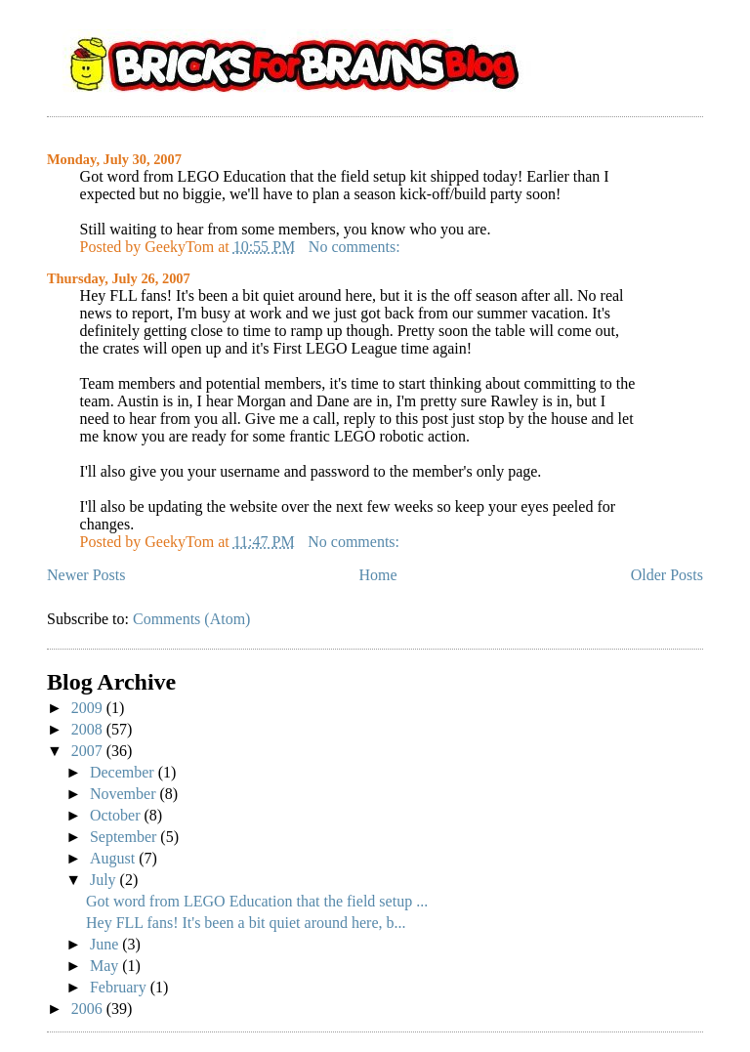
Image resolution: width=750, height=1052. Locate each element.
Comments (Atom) (191, 618)
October (117, 815)
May (106, 965)
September (125, 836)
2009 (88, 707)
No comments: (356, 246)
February (120, 987)
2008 (88, 729)
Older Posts (667, 575)
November (125, 793)
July (105, 879)
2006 (88, 1008)
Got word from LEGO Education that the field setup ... (257, 901)
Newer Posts (86, 575)
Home (378, 575)
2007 (88, 750)
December (124, 772)
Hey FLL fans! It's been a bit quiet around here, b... (246, 922)
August (114, 858)
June (106, 944)
